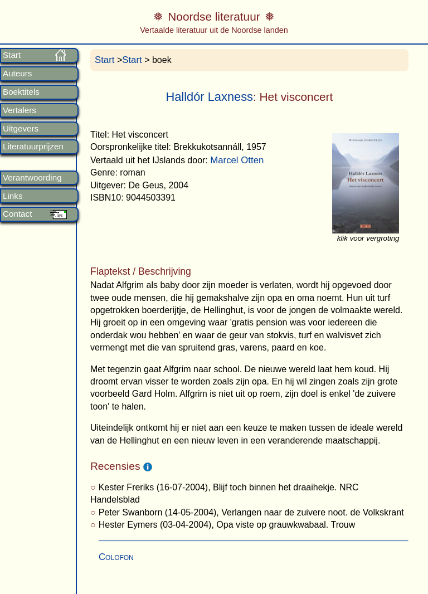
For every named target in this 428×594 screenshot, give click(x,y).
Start (12, 55)
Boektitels (21, 91)
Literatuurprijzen (33, 146)
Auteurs (17, 73)
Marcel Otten (237, 160)
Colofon (116, 557)
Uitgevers (20, 128)
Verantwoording (32, 177)
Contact (17, 214)
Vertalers (19, 110)
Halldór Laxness (209, 97)
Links (12, 196)
